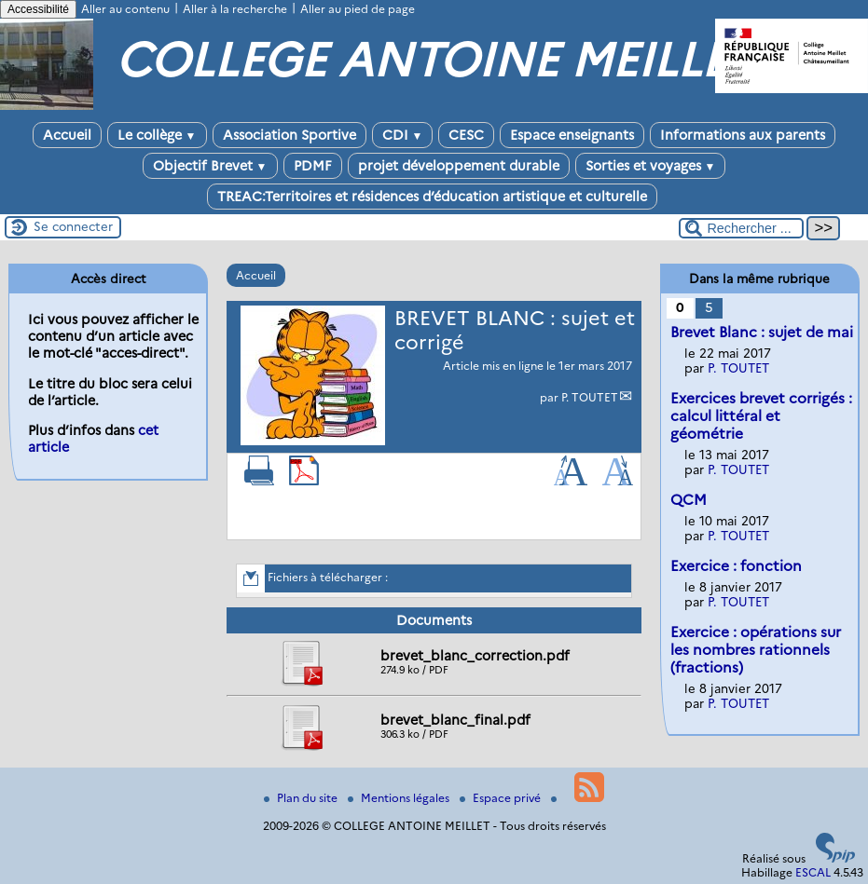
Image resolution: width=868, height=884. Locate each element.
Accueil (67, 135)
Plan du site (302, 798)
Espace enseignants (572, 135)
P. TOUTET (589, 397)
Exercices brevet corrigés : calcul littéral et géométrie (761, 415)
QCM (688, 500)
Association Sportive (289, 135)
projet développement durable (458, 165)
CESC (466, 135)
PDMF (313, 165)
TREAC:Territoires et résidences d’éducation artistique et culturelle (432, 196)
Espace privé (502, 798)
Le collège (157, 135)
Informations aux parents (742, 135)
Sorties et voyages (651, 165)
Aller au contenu (125, 9)
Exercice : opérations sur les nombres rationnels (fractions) (755, 649)
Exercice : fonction (736, 566)
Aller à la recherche (235, 9)
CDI (402, 135)
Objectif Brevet (210, 165)
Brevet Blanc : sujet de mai (761, 332)
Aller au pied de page (357, 9)
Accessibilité (38, 9)
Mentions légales (400, 798)
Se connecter (73, 226)
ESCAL (813, 872)
